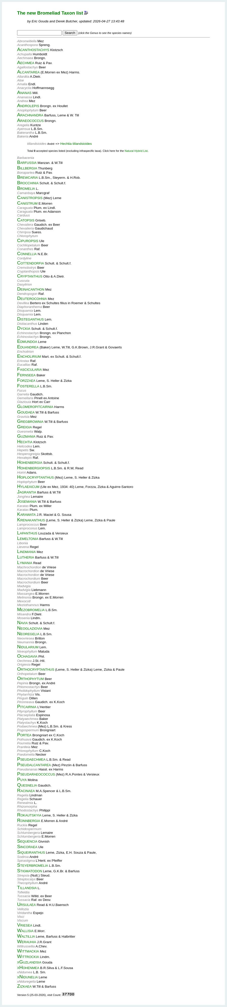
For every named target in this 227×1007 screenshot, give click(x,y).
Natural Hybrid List (136, 150)
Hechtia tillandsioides (76, 144)
